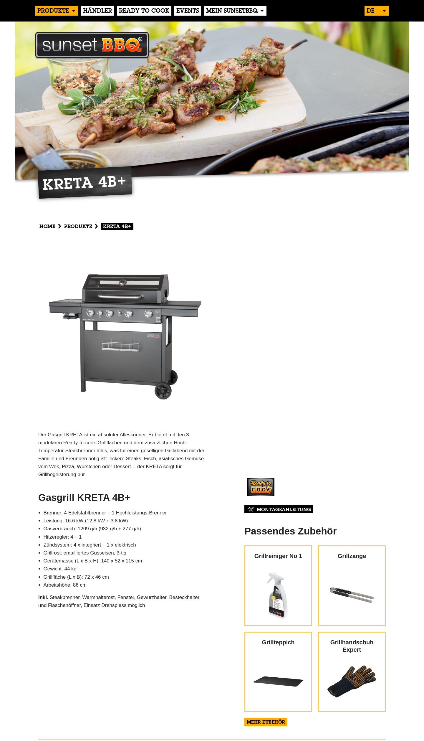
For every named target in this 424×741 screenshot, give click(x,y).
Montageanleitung (284, 510)
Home (47, 226)
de (371, 11)
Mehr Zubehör (266, 722)
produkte (53, 11)
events (187, 11)
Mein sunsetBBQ (232, 11)
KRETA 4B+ (117, 226)
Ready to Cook (144, 11)
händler (97, 11)
